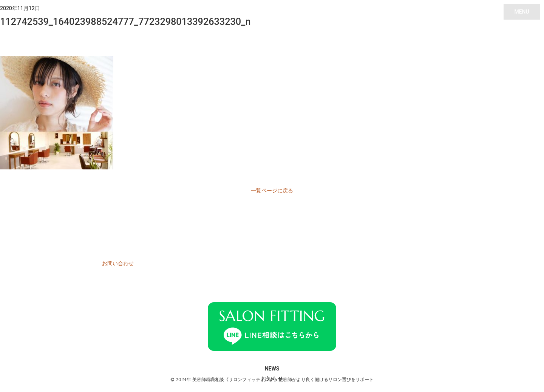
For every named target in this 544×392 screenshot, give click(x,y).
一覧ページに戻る (272, 191)
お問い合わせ (118, 263)
